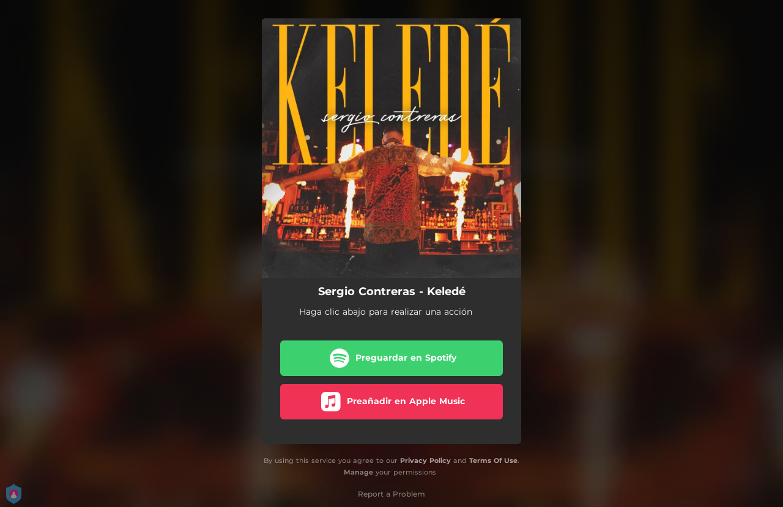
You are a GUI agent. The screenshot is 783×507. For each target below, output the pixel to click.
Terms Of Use (493, 460)
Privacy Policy (425, 460)
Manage (358, 472)
